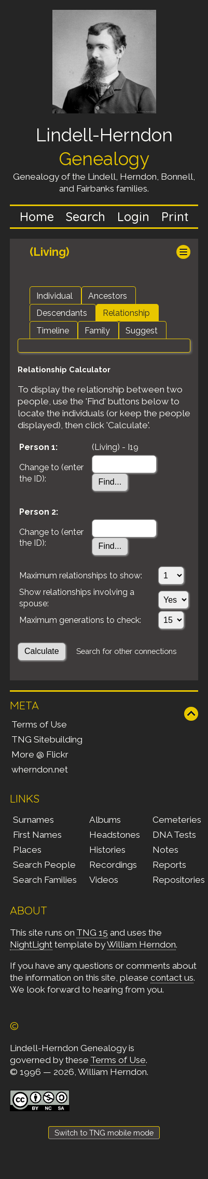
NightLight (31, 944)
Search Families (45, 880)
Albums (105, 819)
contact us (171, 977)
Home (37, 216)
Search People (44, 865)
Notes (165, 850)
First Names (37, 834)
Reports (169, 865)
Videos (103, 880)
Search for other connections (126, 651)
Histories (107, 850)
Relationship (126, 313)
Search (85, 216)
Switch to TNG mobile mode (104, 1132)
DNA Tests (174, 834)
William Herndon (141, 944)
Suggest (142, 331)
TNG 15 (92, 932)
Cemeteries (176, 819)
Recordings (113, 865)
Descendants (61, 313)
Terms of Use (39, 724)
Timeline (52, 331)
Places (27, 850)
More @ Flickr (39, 754)
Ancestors (107, 296)
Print (175, 216)
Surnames (33, 819)
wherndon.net (39, 769)
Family (97, 331)
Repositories (178, 880)
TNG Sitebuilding (46, 739)
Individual (54, 296)
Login (133, 216)
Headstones (114, 834)
